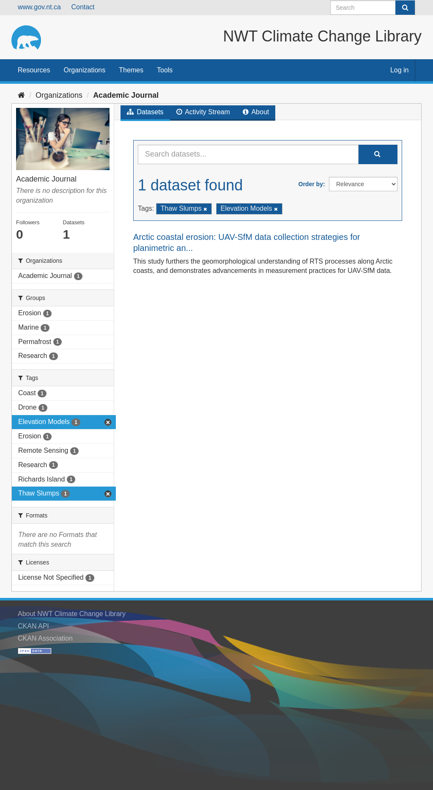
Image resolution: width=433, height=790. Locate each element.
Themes (131, 70)
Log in (399, 70)
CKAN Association (45, 638)
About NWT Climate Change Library (72, 613)
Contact (82, 7)
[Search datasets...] (248, 154)
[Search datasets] (372, 7)
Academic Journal (126, 95)
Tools (165, 70)
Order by (311, 184)
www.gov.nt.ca (39, 7)
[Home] (21, 95)
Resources (34, 70)
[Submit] (405, 7)
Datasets (145, 112)
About (256, 112)
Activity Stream (203, 112)
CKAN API (33, 626)
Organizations (84, 70)
